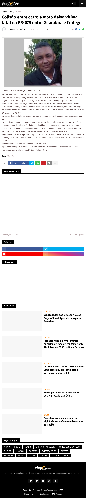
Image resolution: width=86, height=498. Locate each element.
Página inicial (7, 12)
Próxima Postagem (75, 235)
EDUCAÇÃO (33, 451)
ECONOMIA (19, 451)
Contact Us (44, 494)
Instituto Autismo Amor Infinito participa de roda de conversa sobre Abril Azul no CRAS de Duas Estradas (64, 344)
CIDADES (27, 447)
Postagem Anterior (10, 235)
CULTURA (7, 451)
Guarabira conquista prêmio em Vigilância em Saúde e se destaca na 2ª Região (63, 421)
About (34, 494)
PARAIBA (32, 455)
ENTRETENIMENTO (49, 451)
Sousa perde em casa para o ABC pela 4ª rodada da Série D (62, 394)
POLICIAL (18, 12)
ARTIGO (7, 447)
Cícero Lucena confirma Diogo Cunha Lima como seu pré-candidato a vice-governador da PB (64, 369)
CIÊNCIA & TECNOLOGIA (45, 447)
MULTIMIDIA (8, 455)
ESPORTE (64, 451)
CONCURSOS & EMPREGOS (69, 447)
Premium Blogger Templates (44, 490)
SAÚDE (66, 455)
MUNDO (21, 455)
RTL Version (57, 494)
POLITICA (55, 455)
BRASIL (17, 447)
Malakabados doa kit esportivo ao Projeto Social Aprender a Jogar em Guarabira (63, 318)
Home (26, 494)
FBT (61, 490)
